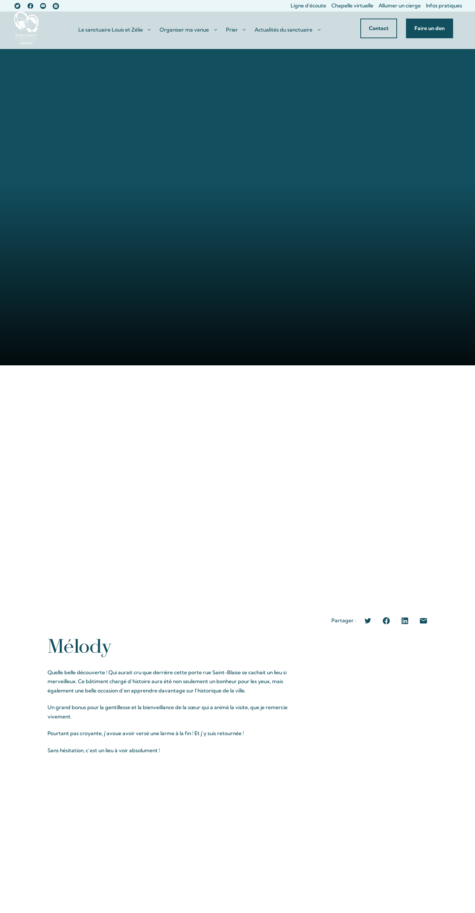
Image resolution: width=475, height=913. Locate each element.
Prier (232, 30)
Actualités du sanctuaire (283, 30)
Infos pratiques (444, 5)
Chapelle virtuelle (352, 5)
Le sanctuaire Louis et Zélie (110, 30)
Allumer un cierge (400, 5)
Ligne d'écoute (308, 5)
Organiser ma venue (184, 30)
